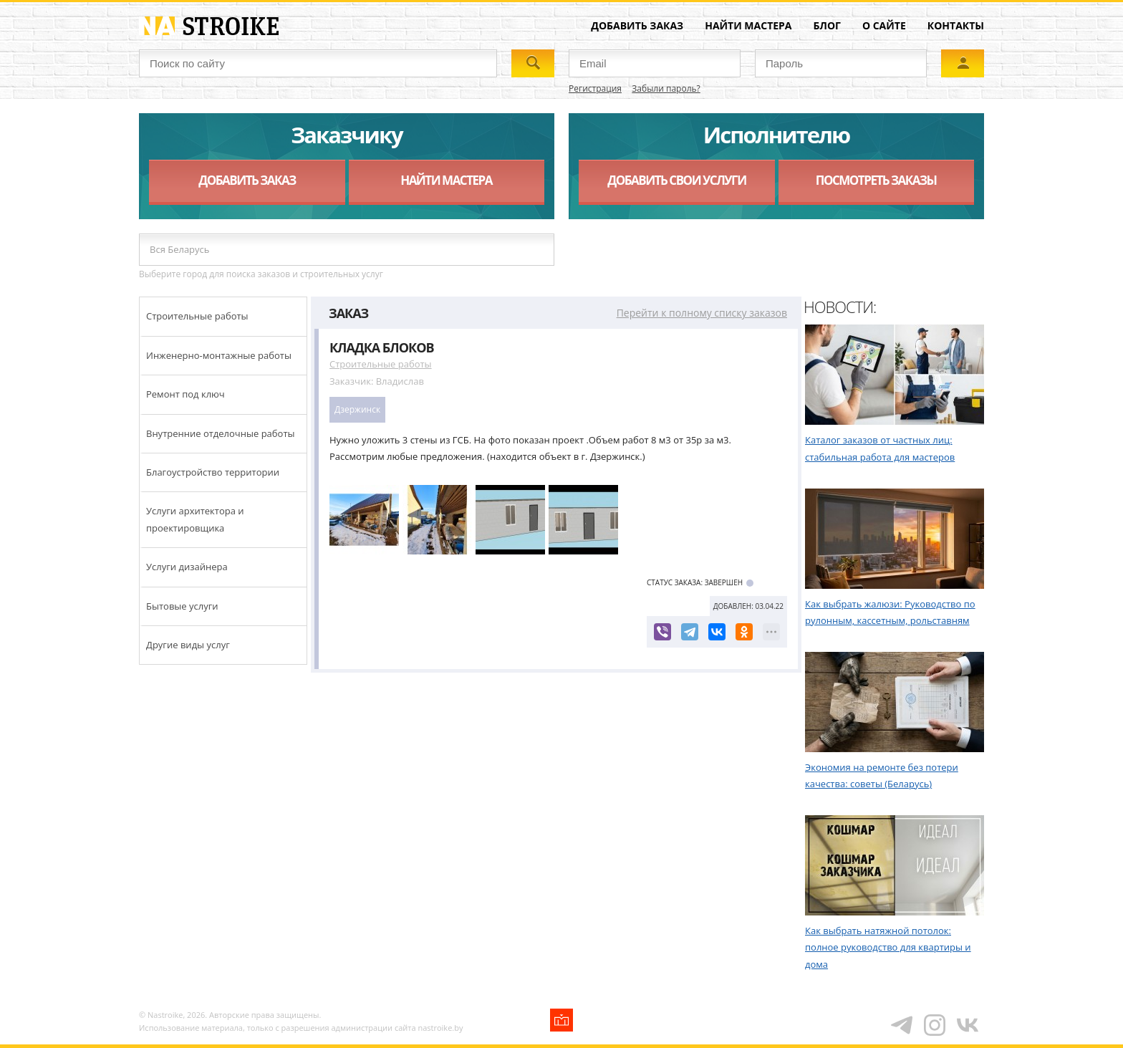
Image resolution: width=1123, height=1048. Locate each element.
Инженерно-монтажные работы (218, 355)
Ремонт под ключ (185, 394)
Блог (827, 25)
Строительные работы (197, 315)
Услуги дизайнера (187, 566)
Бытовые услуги (182, 606)
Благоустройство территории (212, 472)
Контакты (955, 25)
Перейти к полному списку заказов (702, 312)
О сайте (884, 25)
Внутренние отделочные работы (220, 433)
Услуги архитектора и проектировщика (195, 519)
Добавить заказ (637, 25)
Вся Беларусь (179, 249)
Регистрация (595, 88)
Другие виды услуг (188, 644)
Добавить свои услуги (676, 180)
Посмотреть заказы (876, 180)
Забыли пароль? (666, 88)
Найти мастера (748, 25)
